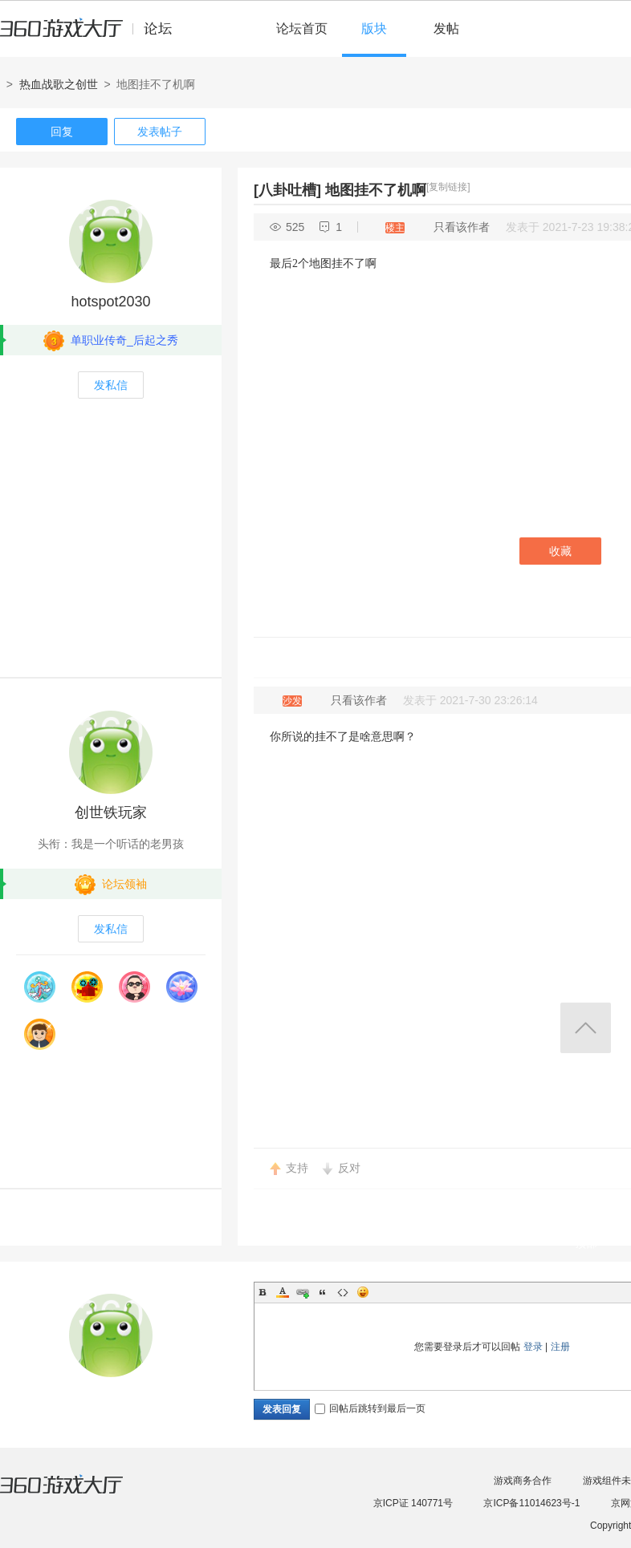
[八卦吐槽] (287, 190)
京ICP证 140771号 (413, 1503)
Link (303, 1292)
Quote (323, 1292)
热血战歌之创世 (58, 84)
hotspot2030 (110, 302)
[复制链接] (448, 186)
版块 (374, 28)
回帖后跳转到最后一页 (370, 1408)
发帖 (446, 28)
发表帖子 (159, 131)
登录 (533, 1346)
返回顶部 (585, 1028)
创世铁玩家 (111, 812)
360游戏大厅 (78, 1494)
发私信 (111, 385)
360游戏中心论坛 (92, 35)
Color (283, 1292)
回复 (62, 131)
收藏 (560, 551)
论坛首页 (302, 28)
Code (343, 1292)
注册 (560, 1346)
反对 (349, 1167)
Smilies (363, 1292)
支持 (297, 1167)
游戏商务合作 (523, 1480)
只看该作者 (462, 227)
